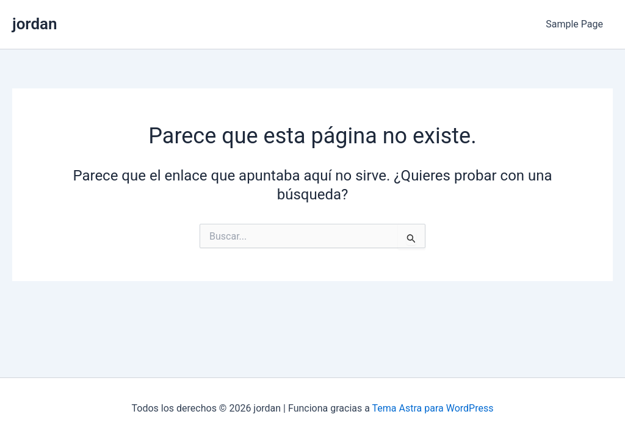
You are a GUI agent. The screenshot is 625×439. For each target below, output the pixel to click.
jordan (34, 24)
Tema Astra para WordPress (433, 408)
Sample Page (574, 24)
